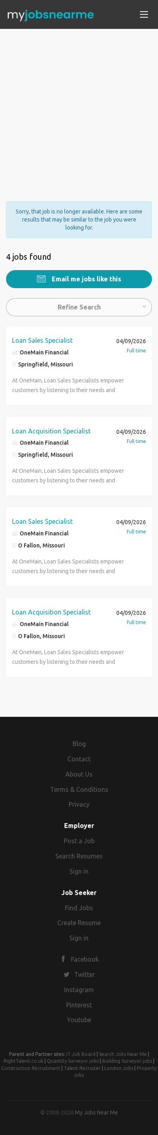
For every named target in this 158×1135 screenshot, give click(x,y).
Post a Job (79, 840)
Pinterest (79, 1005)
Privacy (79, 804)
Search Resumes (79, 856)
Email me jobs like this (85, 279)
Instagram (79, 989)
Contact (79, 759)
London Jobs (118, 1068)
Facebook (85, 959)
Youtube (79, 1019)
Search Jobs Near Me (123, 1054)
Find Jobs (79, 907)
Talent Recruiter (82, 1068)
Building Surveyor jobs (127, 1061)
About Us (79, 774)
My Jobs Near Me (96, 1112)
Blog (79, 743)
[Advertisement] (79, 108)
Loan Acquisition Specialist (51, 431)
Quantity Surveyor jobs (73, 1061)
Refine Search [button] (79, 307)
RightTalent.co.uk (23, 1061)
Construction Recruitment (30, 1068)
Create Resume (79, 922)
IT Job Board (80, 1054)
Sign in (79, 871)
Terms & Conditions (79, 789)
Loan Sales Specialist (42, 340)
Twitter (84, 974)
